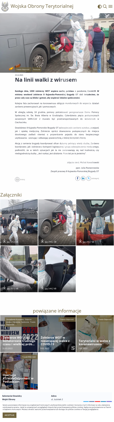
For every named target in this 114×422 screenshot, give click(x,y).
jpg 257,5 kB (10, 287)
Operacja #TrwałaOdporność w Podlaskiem (18, 378)
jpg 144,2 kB (48, 287)
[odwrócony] (100, 7)
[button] (105, 6)
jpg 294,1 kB (48, 241)
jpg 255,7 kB (86, 241)
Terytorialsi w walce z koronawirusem (94, 342)
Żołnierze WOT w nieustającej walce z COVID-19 (55, 341)
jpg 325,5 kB (10, 241)
